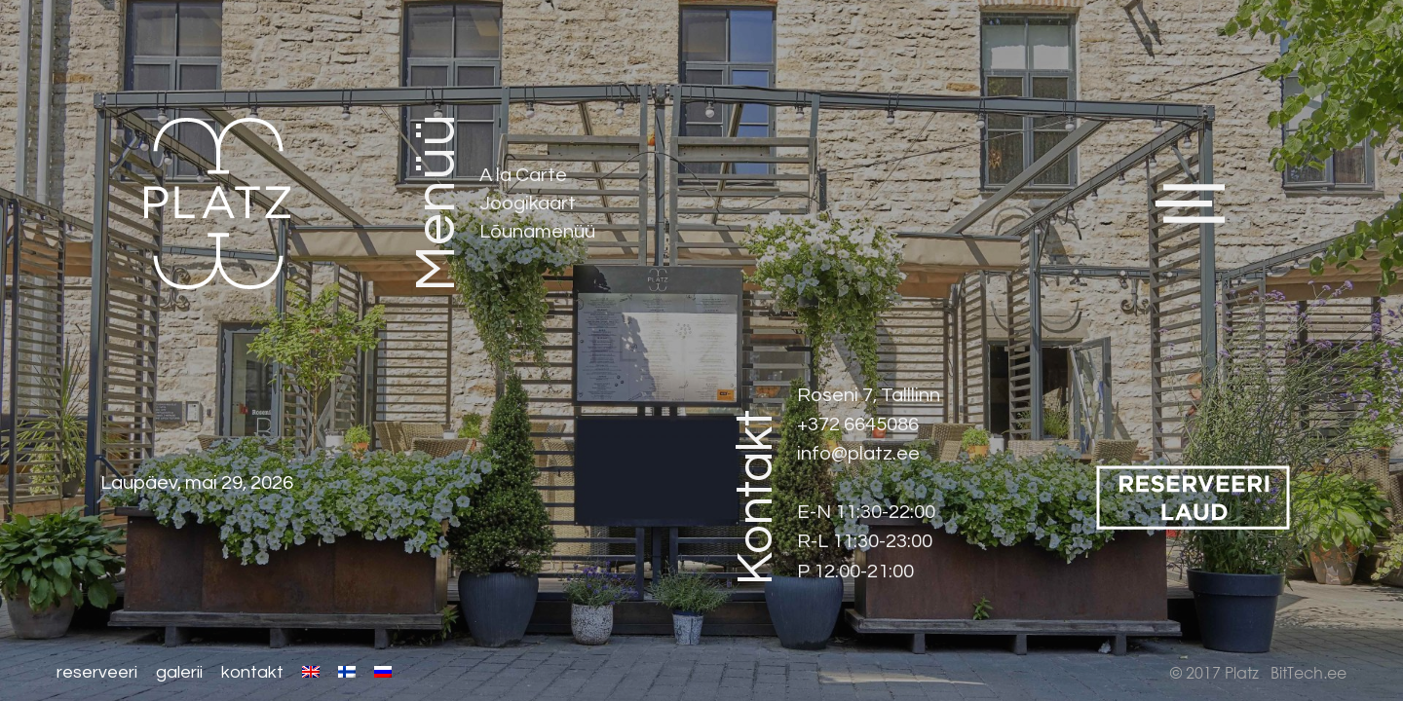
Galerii (179, 672)
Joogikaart (528, 203)
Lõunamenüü (538, 231)
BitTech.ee (1308, 673)
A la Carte (524, 175)
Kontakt (252, 672)
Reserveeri (97, 672)
